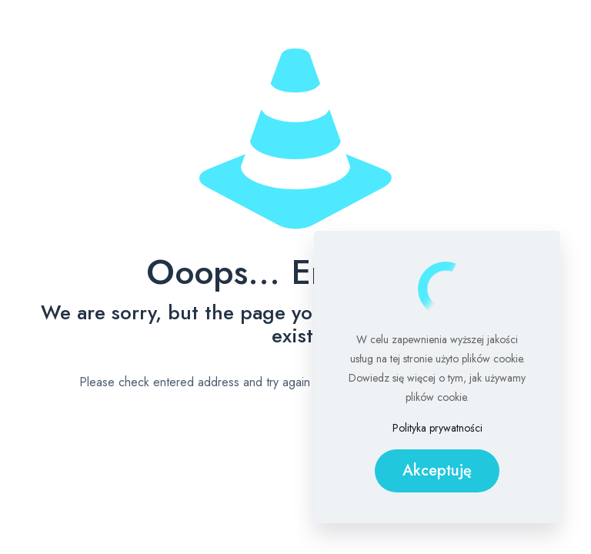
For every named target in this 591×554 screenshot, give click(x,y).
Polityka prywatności (437, 428)
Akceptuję (437, 470)
